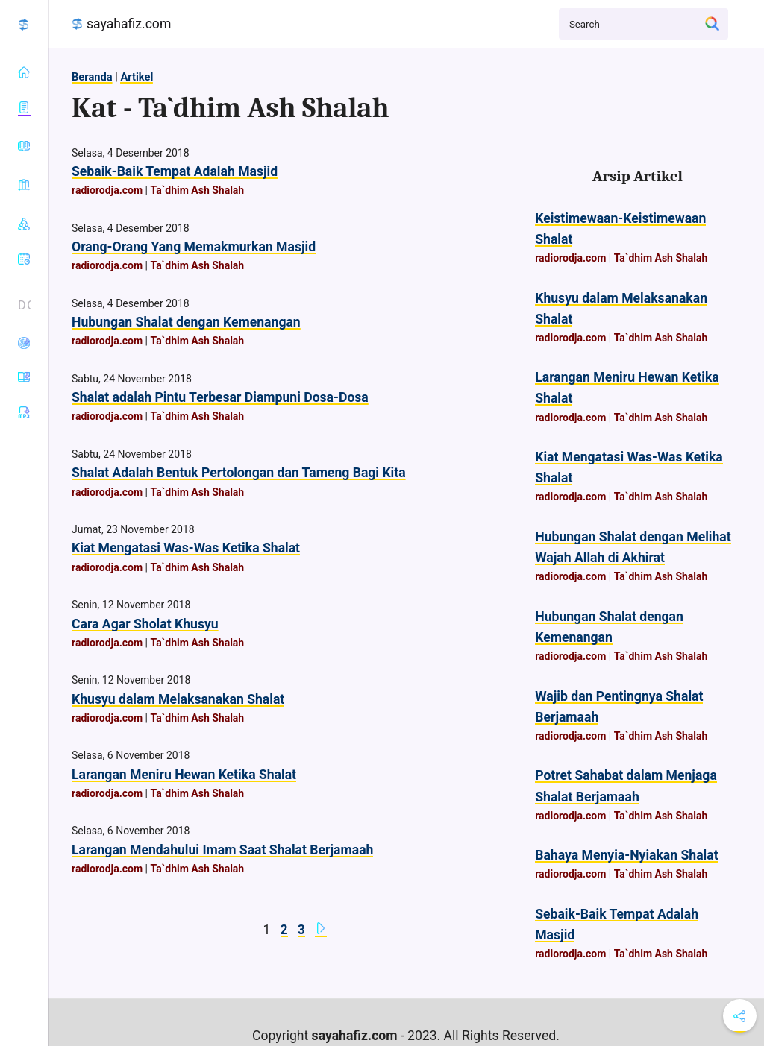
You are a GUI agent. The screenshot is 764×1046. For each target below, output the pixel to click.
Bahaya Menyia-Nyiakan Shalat (626, 855)
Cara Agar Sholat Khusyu (145, 624)
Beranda (92, 77)
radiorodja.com (107, 190)
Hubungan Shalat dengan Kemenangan (186, 322)
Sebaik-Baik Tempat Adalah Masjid (175, 171)
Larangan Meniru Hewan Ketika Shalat (184, 774)
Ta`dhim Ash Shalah (197, 190)
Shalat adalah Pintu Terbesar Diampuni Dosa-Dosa (220, 397)
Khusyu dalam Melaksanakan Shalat (178, 699)
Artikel (136, 77)
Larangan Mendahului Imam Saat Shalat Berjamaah (222, 849)
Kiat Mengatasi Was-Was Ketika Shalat (186, 548)
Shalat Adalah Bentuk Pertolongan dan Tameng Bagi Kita (239, 472)
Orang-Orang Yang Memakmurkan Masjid (194, 246)
